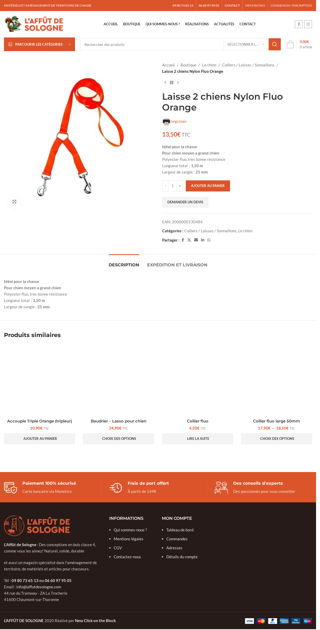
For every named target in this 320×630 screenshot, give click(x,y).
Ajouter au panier (208, 186)
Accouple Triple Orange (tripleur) (39, 421)
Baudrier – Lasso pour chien (118, 421)
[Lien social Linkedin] (202, 240)
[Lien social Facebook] (299, 24)
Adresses (174, 547)
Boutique (188, 64)
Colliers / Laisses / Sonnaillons (248, 64)
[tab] (124, 262)
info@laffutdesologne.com (38, 586)
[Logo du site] (34, 23)
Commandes (177, 538)
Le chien (209, 64)
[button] (39, 438)
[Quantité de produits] (173, 185)
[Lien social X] (189, 240)
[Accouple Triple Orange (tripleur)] (39, 380)
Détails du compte (182, 556)
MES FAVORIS (255, 5)
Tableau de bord (179, 529)
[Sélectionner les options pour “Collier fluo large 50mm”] (276, 438)
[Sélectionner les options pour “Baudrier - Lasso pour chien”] (118, 438)
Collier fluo (197, 421)
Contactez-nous (127, 556)
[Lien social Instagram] (308, 24)
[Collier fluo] (197, 380)
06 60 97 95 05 (58, 580)
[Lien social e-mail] (196, 240)
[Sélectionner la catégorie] (246, 44)
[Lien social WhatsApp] (209, 240)
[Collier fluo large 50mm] (276, 380)
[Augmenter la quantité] (180, 185)
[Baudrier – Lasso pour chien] (118, 380)
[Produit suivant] (178, 83)
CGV (118, 547)
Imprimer (174, 122)
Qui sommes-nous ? (130, 529)
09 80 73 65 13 (25, 580)
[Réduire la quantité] (165, 185)
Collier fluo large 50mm (276, 421)
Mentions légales (128, 538)
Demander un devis (185, 202)
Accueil (168, 64)
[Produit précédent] (165, 83)
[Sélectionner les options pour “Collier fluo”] (197, 438)
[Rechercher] (180, 44)
